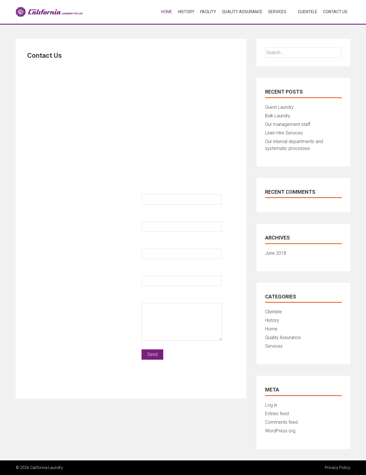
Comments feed (281, 422)
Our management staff (287, 124)
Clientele (307, 11)
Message (152, 298)
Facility (208, 11)
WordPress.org (280, 431)
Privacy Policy (337, 467)
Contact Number (159, 216)
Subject (150, 271)
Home (166, 11)
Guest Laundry (279, 107)
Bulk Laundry (277, 115)
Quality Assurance (242, 11)
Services (277, 11)
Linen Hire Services (284, 133)
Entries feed (277, 413)
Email (147, 243)
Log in (271, 405)
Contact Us (335, 11)
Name (148, 189)
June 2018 (275, 253)
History (186, 11)
